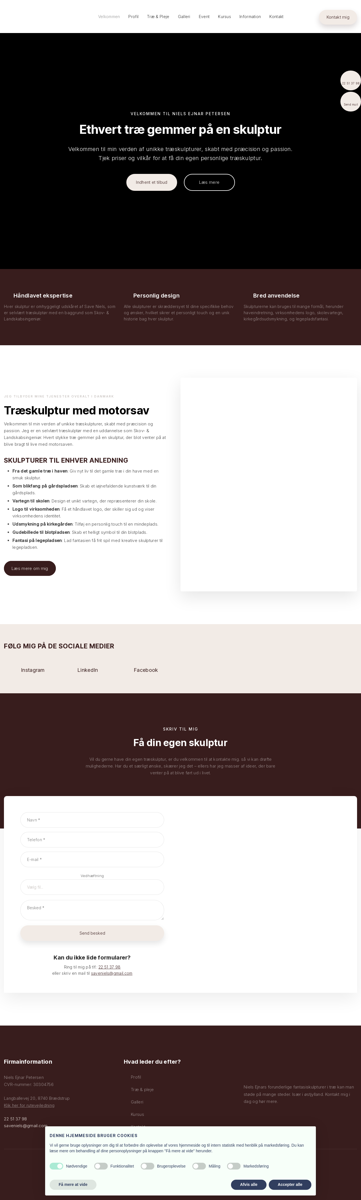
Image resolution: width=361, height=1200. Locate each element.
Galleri (184, 16)
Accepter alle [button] (290, 1184)
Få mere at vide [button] (73, 1184)
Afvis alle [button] (248, 1184)
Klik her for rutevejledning (29, 1105)
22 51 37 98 (109, 967)
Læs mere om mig (30, 568)
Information (250, 16)
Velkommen (109, 16)
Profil (133, 16)
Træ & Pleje (158, 16)
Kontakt (276, 16)
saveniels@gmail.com (112, 973)
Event (204, 16)
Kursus (224, 16)
